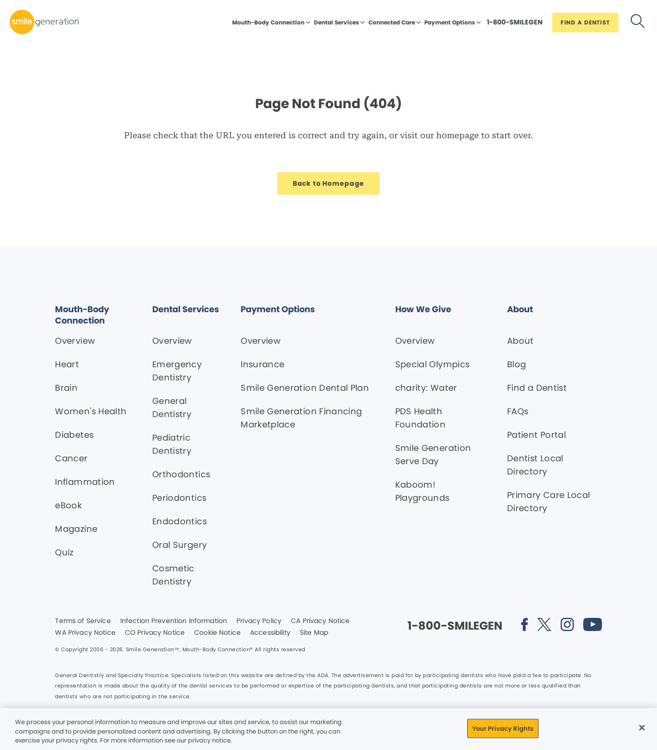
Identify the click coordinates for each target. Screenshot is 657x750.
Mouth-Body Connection (268, 22)
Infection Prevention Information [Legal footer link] (173, 621)
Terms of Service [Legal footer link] (82, 621)
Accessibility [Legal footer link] (270, 633)
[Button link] (515, 24)
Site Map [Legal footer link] (314, 633)
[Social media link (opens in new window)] (524, 626)
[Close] (642, 727)
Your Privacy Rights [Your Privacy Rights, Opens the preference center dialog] (502, 728)
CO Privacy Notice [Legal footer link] (155, 633)
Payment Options (449, 22)
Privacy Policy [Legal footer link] (259, 621)
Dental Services (336, 22)
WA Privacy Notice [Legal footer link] (85, 633)
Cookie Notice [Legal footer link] (217, 633)
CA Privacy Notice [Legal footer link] (320, 621)
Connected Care (391, 22)
